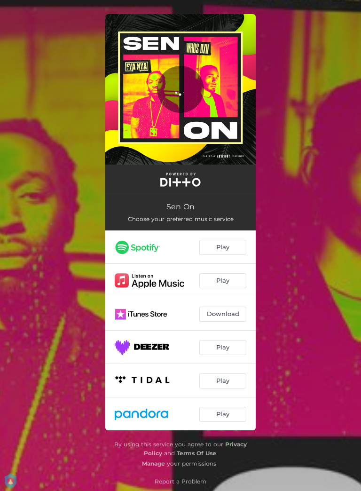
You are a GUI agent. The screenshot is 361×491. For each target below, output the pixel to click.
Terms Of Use (196, 453)
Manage (153, 463)
